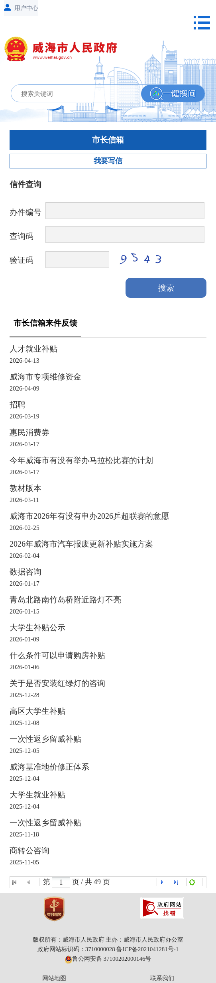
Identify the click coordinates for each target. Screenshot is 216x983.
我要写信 (108, 161)
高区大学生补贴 (37, 711)
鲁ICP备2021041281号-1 (147, 949)
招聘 (18, 404)
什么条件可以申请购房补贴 (57, 655)
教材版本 (25, 488)
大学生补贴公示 (37, 627)
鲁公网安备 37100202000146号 (108, 959)
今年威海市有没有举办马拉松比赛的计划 (81, 460)
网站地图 (54, 978)
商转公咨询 (29, 850)
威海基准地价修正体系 (49, 766)
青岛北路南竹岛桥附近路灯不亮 (65, 599)
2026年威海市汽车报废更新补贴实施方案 (81, 543)
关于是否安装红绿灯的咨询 (57, 683)
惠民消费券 (29, 432)
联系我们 (162, 978)
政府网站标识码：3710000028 (76, 949)
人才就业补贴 (33, 348)
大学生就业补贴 (37, 794)
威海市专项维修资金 (45, 376)
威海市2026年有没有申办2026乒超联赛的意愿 (89, 516)
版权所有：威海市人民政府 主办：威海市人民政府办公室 (108, 939)
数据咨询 (25, 571)
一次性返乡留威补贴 (45, 739)
